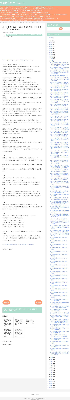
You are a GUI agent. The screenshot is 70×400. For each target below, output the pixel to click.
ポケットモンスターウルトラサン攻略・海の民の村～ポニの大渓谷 (59, 132)
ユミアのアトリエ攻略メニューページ (40, 16)
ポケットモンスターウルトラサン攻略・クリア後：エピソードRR (59, 116)
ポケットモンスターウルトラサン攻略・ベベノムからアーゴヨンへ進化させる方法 (59, 79)
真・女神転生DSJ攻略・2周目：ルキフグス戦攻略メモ (59, 332)
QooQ (37, 399)
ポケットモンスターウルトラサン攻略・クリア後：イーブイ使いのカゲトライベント (59, 101)
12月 (52, 58)
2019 (50, 52)
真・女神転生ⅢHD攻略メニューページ (34, 10)
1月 (52, 376)
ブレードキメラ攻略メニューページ (26, 7)
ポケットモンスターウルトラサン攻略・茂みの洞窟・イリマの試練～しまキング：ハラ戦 (59, 175)
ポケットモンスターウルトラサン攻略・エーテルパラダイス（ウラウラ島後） (59, 139)
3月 (52, 372)
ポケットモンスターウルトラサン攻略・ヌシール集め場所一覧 (59, 120)
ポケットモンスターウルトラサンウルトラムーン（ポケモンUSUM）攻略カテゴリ (21, 309)
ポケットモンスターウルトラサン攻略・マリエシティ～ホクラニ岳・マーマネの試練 (59, 152)
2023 (50, 44)
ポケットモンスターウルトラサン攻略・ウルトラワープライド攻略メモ (59, 83)
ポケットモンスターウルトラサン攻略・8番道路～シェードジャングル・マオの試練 (59, 162)
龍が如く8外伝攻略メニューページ (44, 7)
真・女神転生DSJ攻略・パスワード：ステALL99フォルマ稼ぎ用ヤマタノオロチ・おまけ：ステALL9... (59, 64)
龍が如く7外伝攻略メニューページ (25, 9)
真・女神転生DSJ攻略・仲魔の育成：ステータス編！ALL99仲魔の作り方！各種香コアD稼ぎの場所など (59, 321)
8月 (52, 361)
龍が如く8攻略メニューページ (7, 9)
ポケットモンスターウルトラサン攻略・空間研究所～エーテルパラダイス (59, 157)
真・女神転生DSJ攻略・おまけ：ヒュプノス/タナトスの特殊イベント (59, 68)
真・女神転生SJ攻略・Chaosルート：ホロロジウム (58, 310)
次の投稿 (6, 302)
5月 (52, 368)
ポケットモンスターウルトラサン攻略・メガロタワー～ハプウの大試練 (59, 128)
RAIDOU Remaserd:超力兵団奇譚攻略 (30, 18)
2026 (50, 37)
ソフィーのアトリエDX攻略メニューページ (11, 14)
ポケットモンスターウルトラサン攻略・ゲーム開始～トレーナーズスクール (59, 183)
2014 (50, 383)
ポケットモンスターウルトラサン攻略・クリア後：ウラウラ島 (59, 93)
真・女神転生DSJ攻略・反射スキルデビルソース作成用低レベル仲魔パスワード (59, 227)
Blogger (37, 394)
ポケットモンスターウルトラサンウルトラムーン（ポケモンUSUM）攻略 (24, 34)
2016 (50, 379)
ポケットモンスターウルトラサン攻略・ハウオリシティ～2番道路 (59, 178)
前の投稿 (38, 302)
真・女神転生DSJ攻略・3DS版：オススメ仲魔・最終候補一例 (59, 191)
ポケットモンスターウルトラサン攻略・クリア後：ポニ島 (59, 90)
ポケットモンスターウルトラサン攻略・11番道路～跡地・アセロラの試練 (59, 147)
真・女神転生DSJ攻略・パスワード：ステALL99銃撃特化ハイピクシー (59, 198)
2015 (50, 381)
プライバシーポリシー (61, 14)
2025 (50, 40)
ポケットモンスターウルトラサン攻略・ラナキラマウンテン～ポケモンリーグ (59, 124)
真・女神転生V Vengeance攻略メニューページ (12, 10)
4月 (52, 370)
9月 (52, 359)
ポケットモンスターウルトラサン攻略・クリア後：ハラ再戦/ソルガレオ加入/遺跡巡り (59, 113)
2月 (52, 374)
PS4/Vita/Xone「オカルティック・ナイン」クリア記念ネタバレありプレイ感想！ (59, 222)
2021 (50, 48)
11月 (52, 61)
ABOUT (2, 16)
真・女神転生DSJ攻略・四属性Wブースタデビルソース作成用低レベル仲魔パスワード (59, 215)
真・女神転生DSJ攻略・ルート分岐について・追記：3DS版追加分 (59, 307)
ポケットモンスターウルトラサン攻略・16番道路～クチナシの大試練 (59, 143)
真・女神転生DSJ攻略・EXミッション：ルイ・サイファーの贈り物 (59, 335)
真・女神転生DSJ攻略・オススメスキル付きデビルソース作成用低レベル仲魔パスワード (59, 207)
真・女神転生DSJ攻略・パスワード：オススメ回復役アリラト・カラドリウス (59, 187)
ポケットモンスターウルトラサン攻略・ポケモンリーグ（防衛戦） (59, 105)
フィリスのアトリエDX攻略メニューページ (38, 12)
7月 (52, 363)
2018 (50, 54)
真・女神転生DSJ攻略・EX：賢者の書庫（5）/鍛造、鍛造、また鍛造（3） (59, 316)
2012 (50, 387)
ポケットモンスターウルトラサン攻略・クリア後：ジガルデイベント (59, 108)
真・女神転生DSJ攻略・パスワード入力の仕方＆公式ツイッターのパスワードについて (59, 353)
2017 (50, 57)
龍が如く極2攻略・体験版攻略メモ (59, 75)
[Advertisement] (22, 47)
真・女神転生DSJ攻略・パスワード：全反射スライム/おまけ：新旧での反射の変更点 (59, 72)
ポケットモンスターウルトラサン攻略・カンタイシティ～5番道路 (59, 170)
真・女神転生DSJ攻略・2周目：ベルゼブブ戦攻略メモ (59, 328)
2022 (50, 46)
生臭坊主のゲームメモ (12, 3)
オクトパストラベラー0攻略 (7, 20)
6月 (52, 365)
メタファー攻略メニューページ (8, 7)
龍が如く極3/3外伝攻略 (21, 20)
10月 (52, 357)
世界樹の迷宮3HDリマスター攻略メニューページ (47, 9)
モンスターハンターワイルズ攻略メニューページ (17, 16)
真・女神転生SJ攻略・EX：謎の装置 (59, 313)
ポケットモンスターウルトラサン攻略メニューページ (18, 60)
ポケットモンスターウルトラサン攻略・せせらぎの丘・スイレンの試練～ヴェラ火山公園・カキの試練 (59, 166)
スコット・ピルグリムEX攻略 (35, 20)
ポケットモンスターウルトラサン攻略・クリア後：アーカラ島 (59, 86)
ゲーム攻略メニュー (50, 14)
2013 (50, 385)
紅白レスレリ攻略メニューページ (49, 18)
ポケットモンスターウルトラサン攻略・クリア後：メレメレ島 (59, 97)
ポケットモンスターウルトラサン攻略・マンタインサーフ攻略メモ (59, 135)
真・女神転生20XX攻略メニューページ (10, 18)
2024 (50, 42)
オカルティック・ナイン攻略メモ (58, 219)
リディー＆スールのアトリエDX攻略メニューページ (13, 12)
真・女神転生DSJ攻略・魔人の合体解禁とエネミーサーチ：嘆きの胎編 (59, 231)
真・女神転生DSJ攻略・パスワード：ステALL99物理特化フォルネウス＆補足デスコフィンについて (59, 203)
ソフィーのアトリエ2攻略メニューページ (33, 14)
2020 (50, 50)
